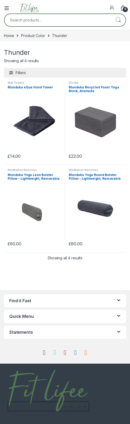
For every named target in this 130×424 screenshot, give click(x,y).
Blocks (74, 82)
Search (118, 20)
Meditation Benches (22, 170)
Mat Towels (16, 82)
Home (9, 35)
